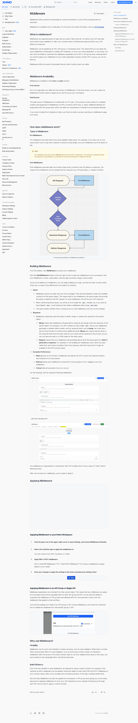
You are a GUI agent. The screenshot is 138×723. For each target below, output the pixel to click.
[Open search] (66, 2)
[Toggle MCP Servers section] (7, 43)
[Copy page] (99, 13)
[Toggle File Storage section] (7, 50)
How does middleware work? (123, 21)
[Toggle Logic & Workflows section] (9, 34)
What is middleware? (120, 15)
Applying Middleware (120, 31)
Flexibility (118, 47)
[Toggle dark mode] (135, 2)
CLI (24, 7)
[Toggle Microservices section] (7, 185)
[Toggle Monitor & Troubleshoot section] (12, 68)
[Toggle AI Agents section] (6, 40)
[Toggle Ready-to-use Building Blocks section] (12, 148)
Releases (98, 2)
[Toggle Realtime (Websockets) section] (10, 53)
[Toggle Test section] (4, 61)
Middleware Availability (121, 18)
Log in (113, 2)
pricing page (99, 27)
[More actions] (106, 13)
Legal (90, 2)
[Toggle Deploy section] (7, 65)
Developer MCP (35, 7)
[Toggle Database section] (6, 37)
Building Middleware (120, 27)
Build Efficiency (120, 51)
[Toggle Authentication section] (7, 46)
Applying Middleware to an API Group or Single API (125, 40)
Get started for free (124, 2)
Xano (5, 7)
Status (106, 2)
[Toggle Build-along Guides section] (9, 151)
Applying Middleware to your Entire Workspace (124, 35)
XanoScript (15, 7)
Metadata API (49, 7)
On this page (117, 12)
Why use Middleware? (121, 44)
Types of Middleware (122, 24)
